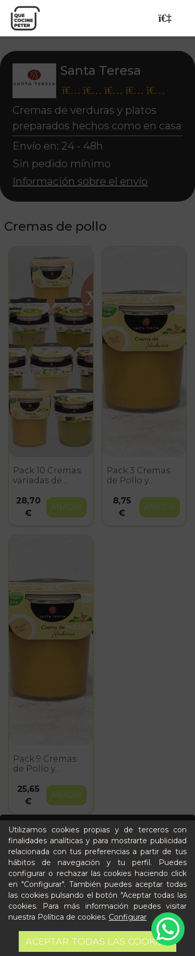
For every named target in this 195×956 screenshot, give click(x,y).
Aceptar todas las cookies (97, 941)
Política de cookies (71, 917)
